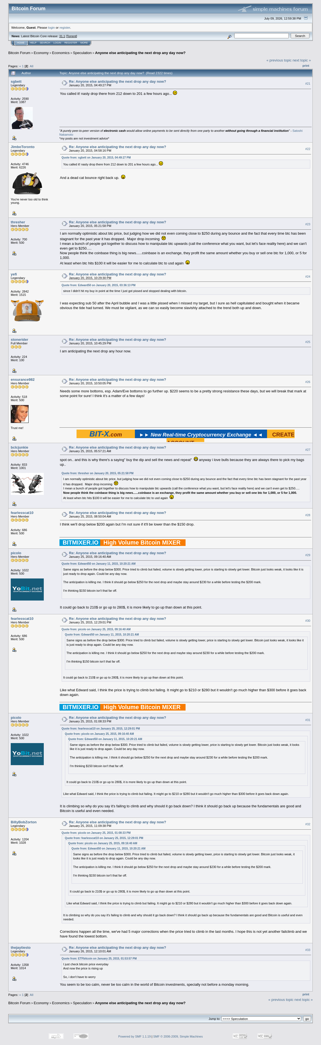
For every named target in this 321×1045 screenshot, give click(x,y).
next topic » (302, 60)
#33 (307, 950)
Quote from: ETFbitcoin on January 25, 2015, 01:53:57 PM (99, 958)
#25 (307, 342)
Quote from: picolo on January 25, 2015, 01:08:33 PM (96, 832)
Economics (61, 53)
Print (306, 65)
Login (57, 42)
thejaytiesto (21, 947)
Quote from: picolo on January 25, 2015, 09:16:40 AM (96, 629)
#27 (307, 449)
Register (70, 42)
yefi (14, 274)
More (84, 42)
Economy (41, 53)
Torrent (71, 36)
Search (45, 42)
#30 (307, 620)
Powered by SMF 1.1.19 (134, 1036)
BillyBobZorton (24, 822)
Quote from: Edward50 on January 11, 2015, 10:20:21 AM (99, 563)
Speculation (82, 53)
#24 (307, 276)
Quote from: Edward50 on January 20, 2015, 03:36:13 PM (98, 285)
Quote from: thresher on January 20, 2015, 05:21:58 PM (98, 473)
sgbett (16, 81)
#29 (307, 555)
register (64, 27)
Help (33, 42)
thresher (18, 222)
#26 (307, 382)
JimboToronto (22, 147)
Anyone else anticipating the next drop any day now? (140, 53)
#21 (307, 83)
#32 (307, 824)
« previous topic (279, 60)
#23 (307, 224)
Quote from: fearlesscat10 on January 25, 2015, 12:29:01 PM (101, 728)
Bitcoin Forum (19, 53)
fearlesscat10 (22, 513)
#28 (307, 515)
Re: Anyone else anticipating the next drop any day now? (117, 81)
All (31, 66)
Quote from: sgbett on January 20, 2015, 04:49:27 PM (96, 157)
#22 (307, 149)
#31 (307, 720)
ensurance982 (23, 379)
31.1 (62, 36)
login (51, 27)
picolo (16, 553)
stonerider (19, 339)
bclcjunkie (19, 447)
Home (21, 42)
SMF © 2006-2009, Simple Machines (178, 1036)
